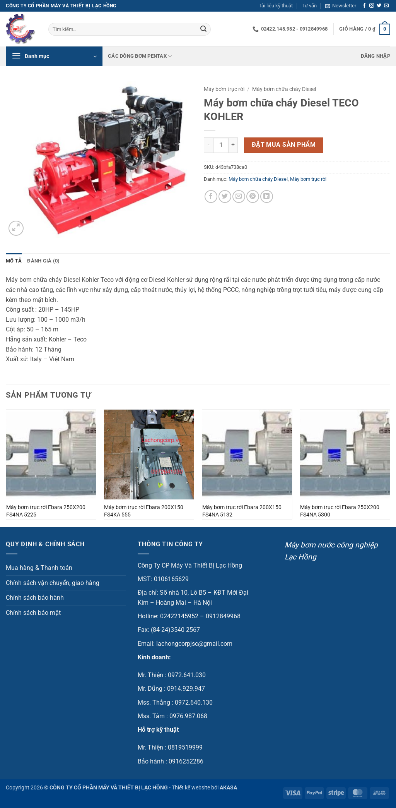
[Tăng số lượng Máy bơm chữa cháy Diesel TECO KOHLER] (233, 145)
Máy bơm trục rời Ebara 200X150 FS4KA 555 (143, 511)
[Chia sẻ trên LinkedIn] (266, 196)
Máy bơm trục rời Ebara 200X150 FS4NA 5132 (242, 511)
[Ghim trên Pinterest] (252, 196)
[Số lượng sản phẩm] (221, 145)
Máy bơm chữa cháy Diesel (284, 89)
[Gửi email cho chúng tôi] (386, 6)
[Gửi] (203, 29)
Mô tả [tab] (14, 261)
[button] (340, 6)
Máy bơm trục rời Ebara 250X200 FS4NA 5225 (45, 511)
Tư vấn (309, 6)
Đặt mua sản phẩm (284, 144)
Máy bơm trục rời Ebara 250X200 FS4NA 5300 (339, 511)
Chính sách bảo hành (35, 597)
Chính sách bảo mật (33, 612)
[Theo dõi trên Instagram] (371, 6)
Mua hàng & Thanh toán (39, 567)
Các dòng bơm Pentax (140, 56)
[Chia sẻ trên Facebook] (211, 196)
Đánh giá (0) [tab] (43, 261)
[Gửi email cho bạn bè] (238, 196)
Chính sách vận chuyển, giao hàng (52, 583)
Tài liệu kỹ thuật (276, 6)
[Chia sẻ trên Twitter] (224, 196)
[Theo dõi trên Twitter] (379, 6)
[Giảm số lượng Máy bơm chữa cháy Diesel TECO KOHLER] (208, 145)
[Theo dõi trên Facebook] (364, 6)
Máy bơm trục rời (224, 89)
